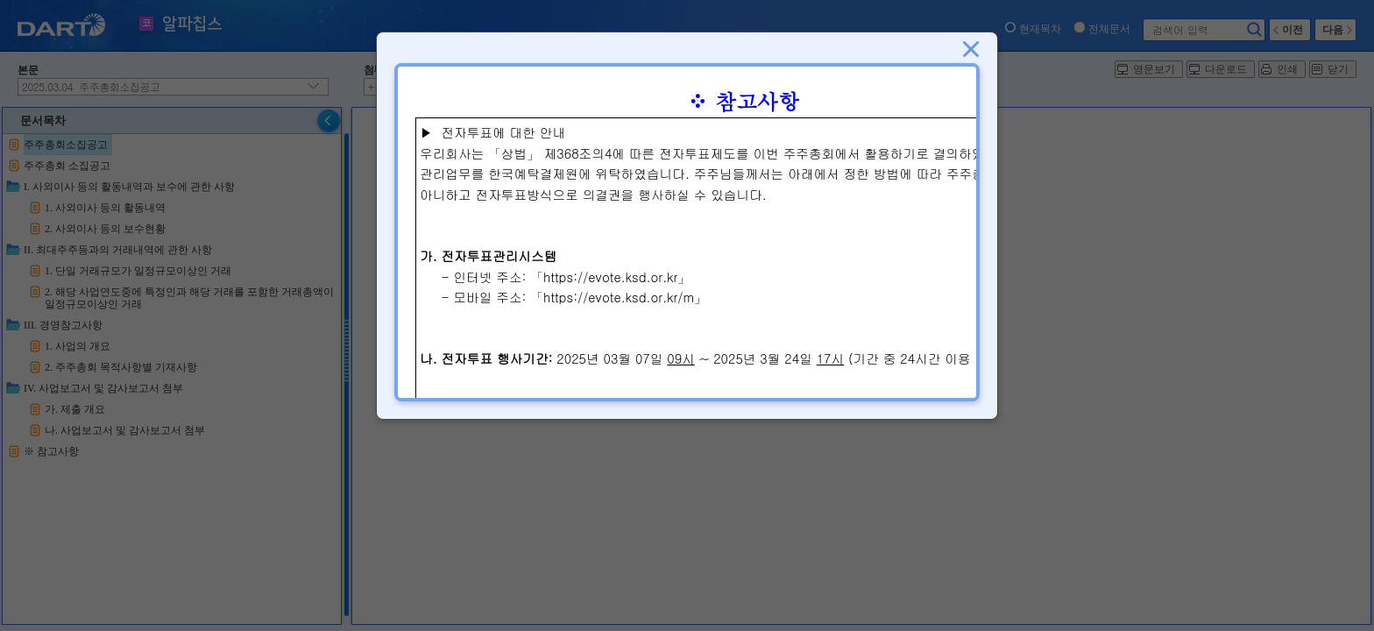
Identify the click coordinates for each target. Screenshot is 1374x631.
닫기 (971, 49)
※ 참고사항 (743, 101)
